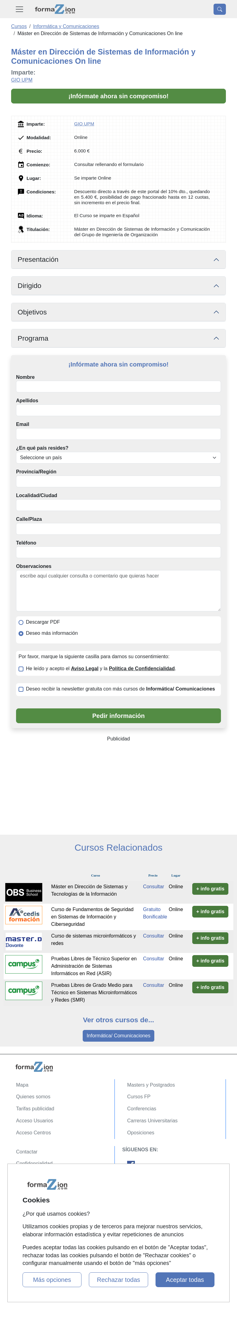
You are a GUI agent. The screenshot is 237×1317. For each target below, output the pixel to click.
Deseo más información (52, 633)
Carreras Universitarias (152, 1120)
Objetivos (32, 312)
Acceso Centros (33, 1132)
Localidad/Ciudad (36, 495)
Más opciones (52, 1279)
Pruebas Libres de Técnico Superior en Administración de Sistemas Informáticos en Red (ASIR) (94, 966)
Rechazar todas (118, 1279)
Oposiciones (140, 1132)
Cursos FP (139, 1096)
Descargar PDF (43, 622)
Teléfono (26, 542)
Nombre (25, 377)
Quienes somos (33, 1096)
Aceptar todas (185, 1279)
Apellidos (27, 400)
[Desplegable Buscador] (220, 9)
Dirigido (29, 286)
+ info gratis (210, 888)
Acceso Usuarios (34, 1120)
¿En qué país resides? (42, 448)
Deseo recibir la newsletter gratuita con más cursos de (120, 688)
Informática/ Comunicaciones (118, 1035)
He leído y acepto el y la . (101, 668)
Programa (33, 338)
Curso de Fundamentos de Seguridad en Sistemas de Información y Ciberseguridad (92, 917)
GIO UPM (21, 80)
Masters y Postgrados (151, 1085)
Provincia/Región (36, 471)
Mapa (22, 1085)
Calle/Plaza (29, 519)
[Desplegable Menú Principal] (19, 9)
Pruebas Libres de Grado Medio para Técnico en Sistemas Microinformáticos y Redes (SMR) (94, 993)
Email (22, 424)
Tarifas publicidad (35, 1108)
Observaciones (34, 566)
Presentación (38, 259)
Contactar (26, 1151)
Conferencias (141, 1108)
